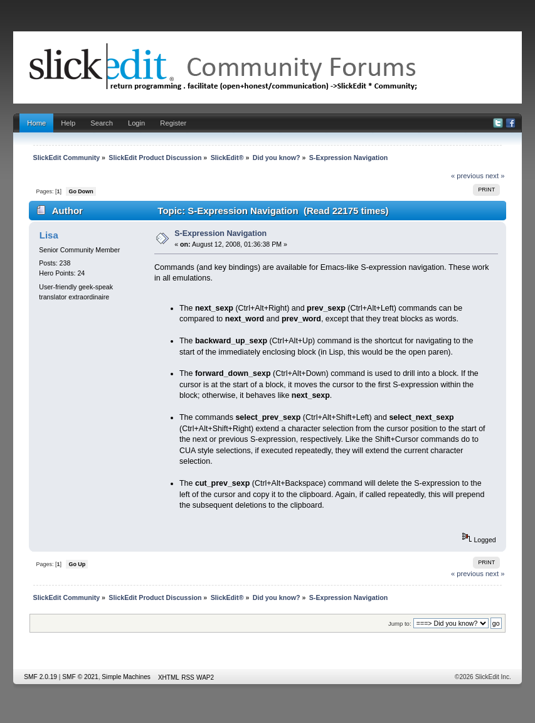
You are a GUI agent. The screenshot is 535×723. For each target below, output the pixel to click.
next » (495, 175)
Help (68, 123)
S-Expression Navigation (220, 233)
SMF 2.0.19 (40, 676)
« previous (467, 175)
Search (101, 123)
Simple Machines (126, 676)
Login (136, 123)
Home (36, 123)
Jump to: (399, 623)
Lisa (49, 235)
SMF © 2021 (80, 676)
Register (173, 123)
